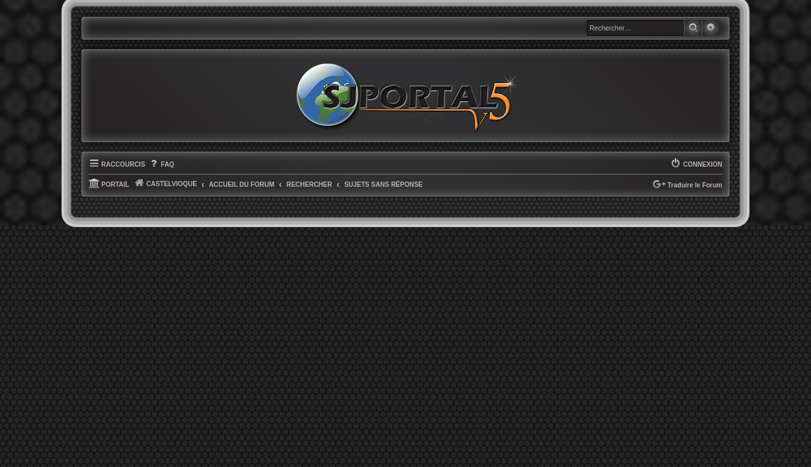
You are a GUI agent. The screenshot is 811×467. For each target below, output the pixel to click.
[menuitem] (161, 182)
